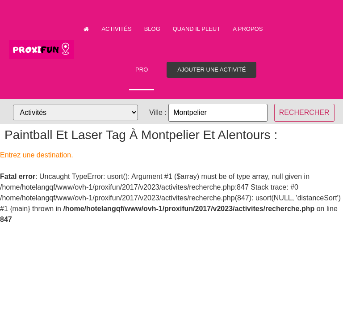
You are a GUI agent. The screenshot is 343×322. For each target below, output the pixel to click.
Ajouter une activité (211, 69)
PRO (141, 69)
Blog (152, 28)
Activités (116, 28)
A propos (248, 28)
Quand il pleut (196, 28)
